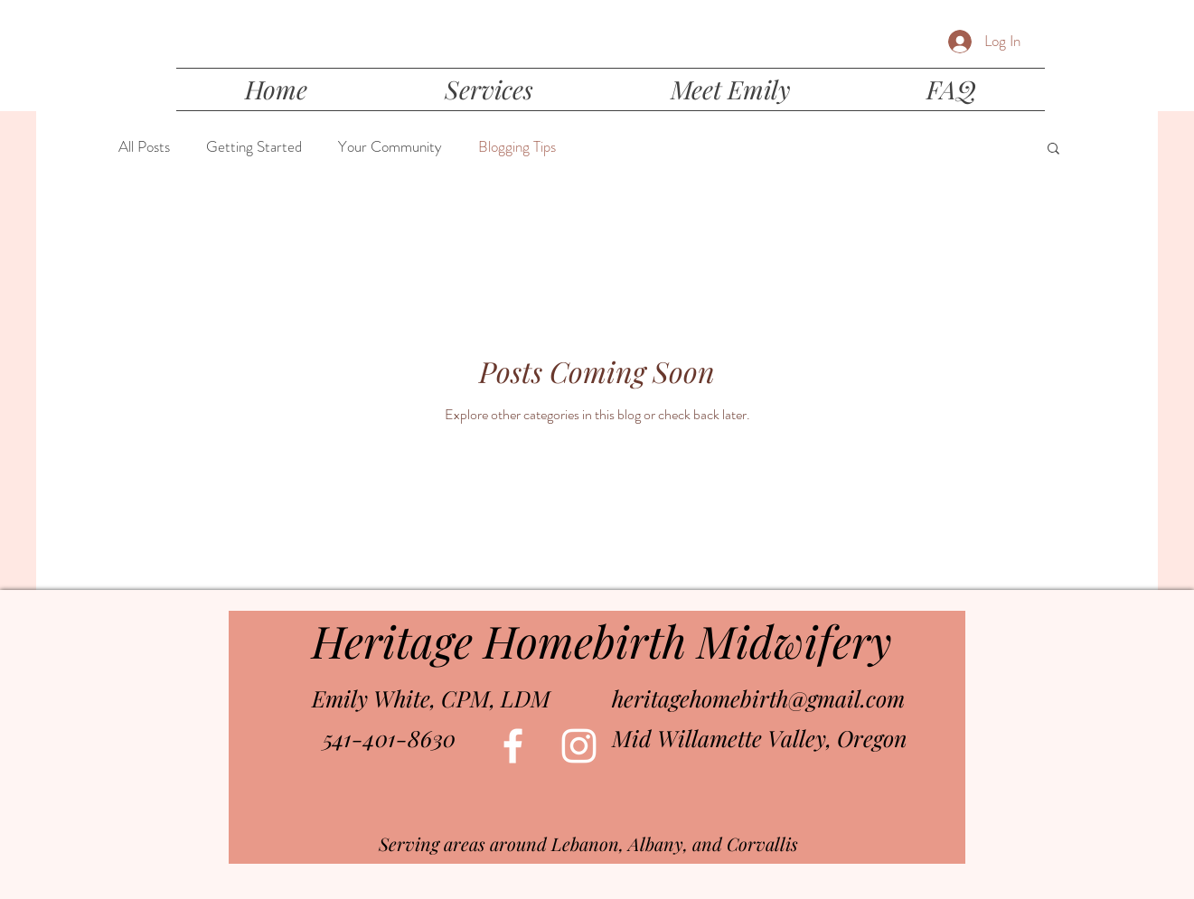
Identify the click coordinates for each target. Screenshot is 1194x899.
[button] (1053, 149)
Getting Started (254, 146)
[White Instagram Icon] (579, 746)
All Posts (144, 146)
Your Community (390, 146)
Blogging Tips (517, 146)
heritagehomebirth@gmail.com (758, 698)
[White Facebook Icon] (513, 746)
